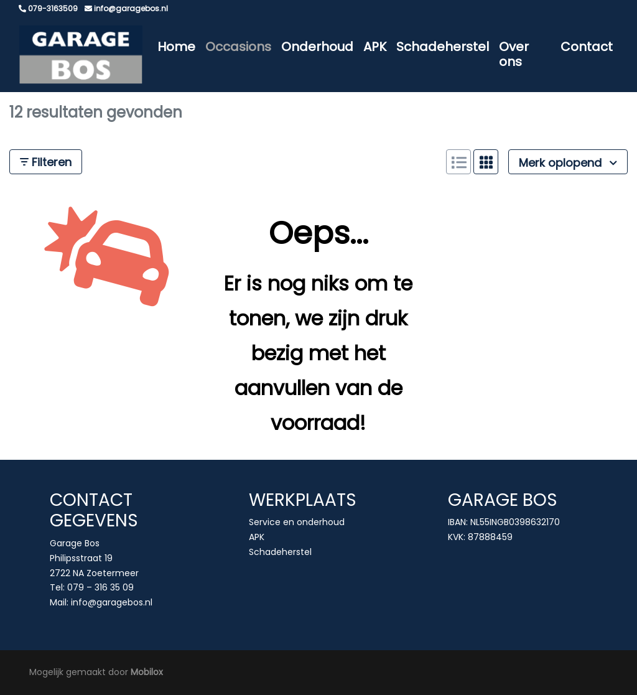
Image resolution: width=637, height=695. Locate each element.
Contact (586, 46)
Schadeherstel (442, 46)
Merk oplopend (568, 162)
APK (374, 46)
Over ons (514, 54)
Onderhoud (317, 46)
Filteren (46, 162)
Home (176, 46)
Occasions (238, 46)
